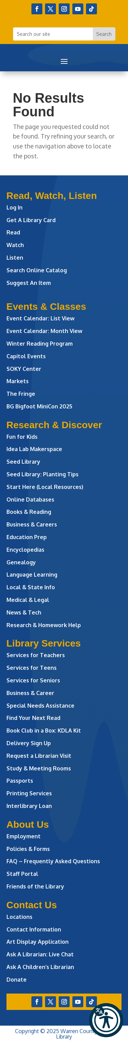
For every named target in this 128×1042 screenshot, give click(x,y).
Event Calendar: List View (40, 318)
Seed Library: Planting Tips (42, 474)
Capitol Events (26, 356)
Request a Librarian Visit (38, 755)
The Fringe (20, 393)
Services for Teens (31, 667)
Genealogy (21, 562)
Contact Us (31, 905)
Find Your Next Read (33, 717)
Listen (14, 257)
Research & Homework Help (43, 625)
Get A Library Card (31, 220)
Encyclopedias (25, 549)
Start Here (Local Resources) (44, 486)
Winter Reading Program (40, 343)
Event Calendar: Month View (44, 331)
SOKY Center (23, 368)
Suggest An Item (28, 282)
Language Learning (31, 574)
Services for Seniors (33, 680)
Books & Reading (28, 511)
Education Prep (26, 537)
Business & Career (30, 693)
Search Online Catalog (36, 270)
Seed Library (23, 461)
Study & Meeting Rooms (38, 768)
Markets (17, 381)
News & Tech (23, 612)
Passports (19, 780)
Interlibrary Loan (29, 805)
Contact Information (33, 929)
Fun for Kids (22, 436)
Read (13, 232)
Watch (15, 245)
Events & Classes (46, 306)
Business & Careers (31, 524)
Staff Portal (22, 873)
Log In (14, 207)
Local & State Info (30, 587)
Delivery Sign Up (28, 743)
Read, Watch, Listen (51, 195)
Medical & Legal (27, 599)
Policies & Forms (28, 848)
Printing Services (29, 793)
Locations (19, 916)
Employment (23, 836)
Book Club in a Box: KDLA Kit (43, 730)
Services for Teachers (35, 655)
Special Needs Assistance (40, 705)
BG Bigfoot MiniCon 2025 (39, 406)
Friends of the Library (35, 886)
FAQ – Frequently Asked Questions (53, 861)
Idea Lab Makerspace (34, 449)
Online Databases (30, 499)
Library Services (43, 643)
